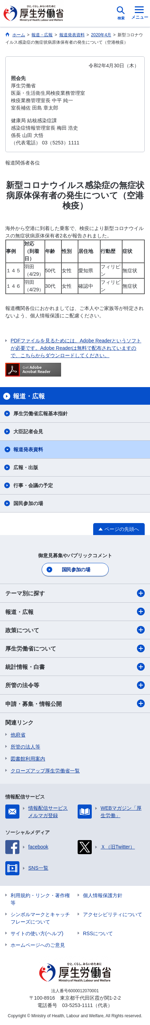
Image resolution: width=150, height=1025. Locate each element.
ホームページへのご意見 (38, 945)
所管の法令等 (75, 685)
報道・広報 (75, 611)
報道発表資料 (28, 449)
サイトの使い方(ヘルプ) (37, 933)
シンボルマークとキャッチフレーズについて (40, 918)
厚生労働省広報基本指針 (40, 413)
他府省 (18, 735)
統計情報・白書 (75, 667)
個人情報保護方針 (102, 895)
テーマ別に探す (75, 593)
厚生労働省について (75, 648)
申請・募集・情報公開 (75, 703)
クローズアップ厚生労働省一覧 (45, 771)
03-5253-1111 (77, 1005)
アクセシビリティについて (112, 914)
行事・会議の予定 (33, 485)
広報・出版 (25, 467)
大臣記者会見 (28, 431)
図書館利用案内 (28, 759)
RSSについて (98, 933)
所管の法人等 (25, 747)
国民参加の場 (28, 503)
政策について (75, 630)
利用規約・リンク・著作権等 (40, 899)
